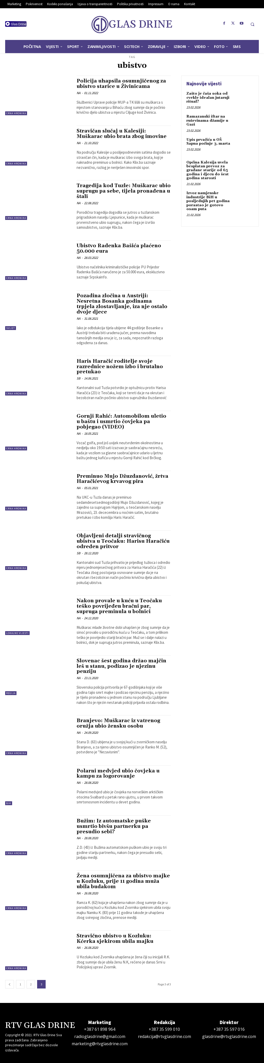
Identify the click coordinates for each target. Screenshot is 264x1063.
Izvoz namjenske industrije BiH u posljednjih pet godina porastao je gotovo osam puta (208, 201)
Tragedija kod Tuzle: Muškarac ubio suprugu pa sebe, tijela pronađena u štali (124, 191)
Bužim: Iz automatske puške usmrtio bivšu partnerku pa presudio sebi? (114, 826)
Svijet (10, 328)
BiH (8, 803)
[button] (252, 24)
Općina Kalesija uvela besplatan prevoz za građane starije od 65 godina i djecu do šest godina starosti (207, 170)
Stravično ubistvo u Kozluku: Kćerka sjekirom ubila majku (115, 938)
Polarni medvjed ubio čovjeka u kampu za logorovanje (118, 773)
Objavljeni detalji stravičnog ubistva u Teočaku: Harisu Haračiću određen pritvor (123, 541)
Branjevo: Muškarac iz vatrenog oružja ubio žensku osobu (118, 723)
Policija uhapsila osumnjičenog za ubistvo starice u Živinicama (121, 83)
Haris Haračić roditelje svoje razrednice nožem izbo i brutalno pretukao (120, 366)
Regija (10, 693)
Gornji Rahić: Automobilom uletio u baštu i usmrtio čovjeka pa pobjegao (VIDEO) (121, 421)
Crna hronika (16, 113)
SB (78, 378)
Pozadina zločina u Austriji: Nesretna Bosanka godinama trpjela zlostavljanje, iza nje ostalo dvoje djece (122, 304)
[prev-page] (9, 984)
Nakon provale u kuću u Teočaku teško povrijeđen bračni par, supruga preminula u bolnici (119, 606)
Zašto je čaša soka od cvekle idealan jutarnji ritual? (207, 97)
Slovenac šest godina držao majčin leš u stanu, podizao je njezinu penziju (121, 666)
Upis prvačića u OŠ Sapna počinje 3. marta (208, 141)
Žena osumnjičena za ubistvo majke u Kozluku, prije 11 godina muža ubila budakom (123, 881)
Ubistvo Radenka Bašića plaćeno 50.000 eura (119, 248)
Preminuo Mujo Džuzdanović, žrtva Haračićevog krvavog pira (122, 479)
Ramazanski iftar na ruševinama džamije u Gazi (207, 120)
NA (78, 93)
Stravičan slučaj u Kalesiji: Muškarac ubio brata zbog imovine (122, 133)
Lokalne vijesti (17, 633)
